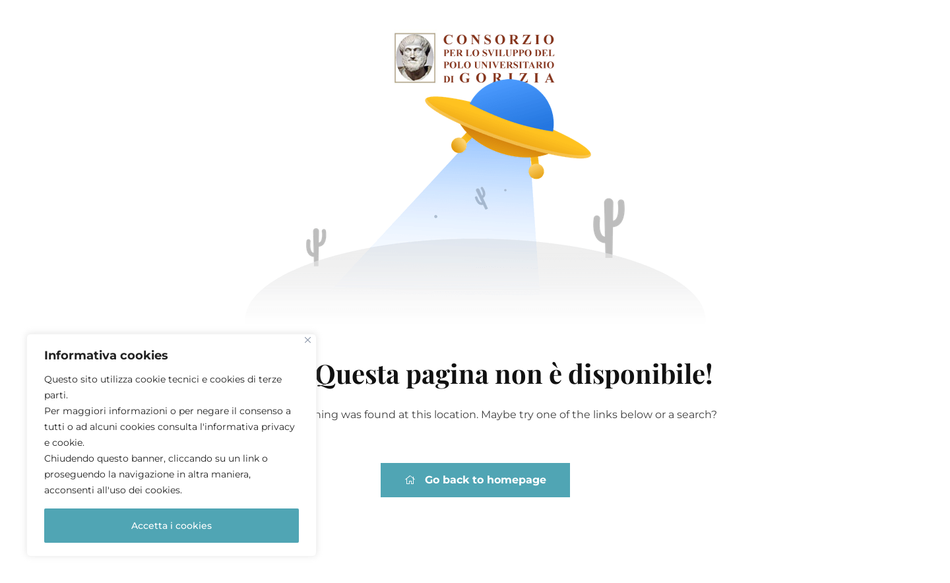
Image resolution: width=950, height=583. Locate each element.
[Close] (308, 340)
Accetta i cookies (171, 526)
